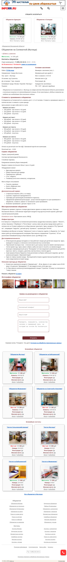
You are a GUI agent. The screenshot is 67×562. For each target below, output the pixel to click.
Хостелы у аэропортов (50, 528)
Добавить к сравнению (9, 53)
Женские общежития (50, 519)
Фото (14, 382)
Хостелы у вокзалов (50, 531)
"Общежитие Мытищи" (17, 354)
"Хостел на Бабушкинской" (18, 461)
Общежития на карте (17, 511)
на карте (18, 274)
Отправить (33, 338)
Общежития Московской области (13, 46)
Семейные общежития (50, 517)
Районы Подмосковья (50, 506)
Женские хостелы (17, 539)
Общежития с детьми (50, 522)
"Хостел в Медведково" (49, 461)
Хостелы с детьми (17, 542)
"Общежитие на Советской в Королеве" (49, 389)
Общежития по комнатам (17, 522)
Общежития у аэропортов (50, 509)
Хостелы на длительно (50, 542)
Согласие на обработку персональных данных (46, 343)
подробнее (20, 382)
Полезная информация (20, 547)
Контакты (50, 547)
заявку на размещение (28, 64)
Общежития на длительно (16, 506)
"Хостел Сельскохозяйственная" (17, 427)
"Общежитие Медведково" (17, 389)
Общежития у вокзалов (50, 511)
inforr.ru (12, 561)
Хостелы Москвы (16, 528)
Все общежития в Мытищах (33, 494)
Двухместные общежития (50, 514)
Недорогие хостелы (16, 531)
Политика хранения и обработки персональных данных (33, 556)
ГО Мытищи (10, 70)
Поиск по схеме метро (16, 514)
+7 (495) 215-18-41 (20, 62)
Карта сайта (42, 547)
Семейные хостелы (16, 536)
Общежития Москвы (16, 503)
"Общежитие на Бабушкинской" (49, 354)
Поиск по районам (17, 519)
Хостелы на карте (50, 539)
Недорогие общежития (50, 503)
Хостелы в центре (50, 534)
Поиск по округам (17, 517)
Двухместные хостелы (16, 534)
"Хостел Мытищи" (49, 427)
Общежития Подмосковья (16, 509)
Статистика (61, 561)
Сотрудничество (33, 547)
